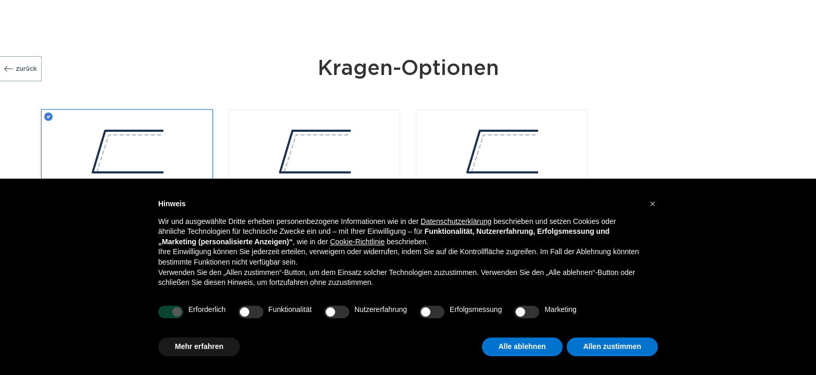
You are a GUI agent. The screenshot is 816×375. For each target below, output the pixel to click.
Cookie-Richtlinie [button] (357, 242)
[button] (652, 203)
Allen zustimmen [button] (612, 346)
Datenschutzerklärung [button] (455, 221)
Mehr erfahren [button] (199, 346)
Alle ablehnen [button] (522, 346)
